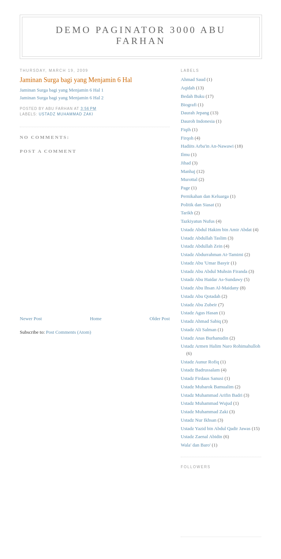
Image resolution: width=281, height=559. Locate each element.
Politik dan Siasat (197, 204)
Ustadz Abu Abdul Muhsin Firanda (214, 271)
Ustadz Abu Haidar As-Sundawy (212, 279)
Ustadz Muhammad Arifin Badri (212, 395)
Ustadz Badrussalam (200, 370)
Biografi (188, 104)
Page (185, 187)
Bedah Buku (193, 96)
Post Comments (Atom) (68, 332)
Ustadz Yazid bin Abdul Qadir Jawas (216, 428)
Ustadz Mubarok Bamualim (207, 386)
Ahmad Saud (193, 79)
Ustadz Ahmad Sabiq (201, 321)
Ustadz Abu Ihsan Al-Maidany (210, 287)
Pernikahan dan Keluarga (205, 196)
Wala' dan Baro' (196, 445)
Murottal (189, 179)
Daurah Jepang (195, 112)
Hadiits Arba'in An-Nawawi (207, 146)
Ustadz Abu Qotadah (200, 296)
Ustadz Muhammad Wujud (206, 403)
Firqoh (187, 138)
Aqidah (188, 87)
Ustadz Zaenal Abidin (201, 436)
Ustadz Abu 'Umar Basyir (205, 263)
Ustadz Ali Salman (199, 329)
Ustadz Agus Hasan (199, 312)
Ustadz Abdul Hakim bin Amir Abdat (216, 229)
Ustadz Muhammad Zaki (66, 114)
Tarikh (187, 212)
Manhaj (188, 171)
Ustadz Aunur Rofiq (200, 361)
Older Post (160, 318)
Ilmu (185, 154)
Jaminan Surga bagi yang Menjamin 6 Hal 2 (62, 97)
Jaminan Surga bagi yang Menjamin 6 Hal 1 (62, 90)
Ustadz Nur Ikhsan (198, 420)
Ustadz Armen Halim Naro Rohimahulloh (220, 346)
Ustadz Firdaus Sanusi (202, 378)
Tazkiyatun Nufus (198, 221)
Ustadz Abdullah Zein (201, 246)
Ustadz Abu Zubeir (199, 304)
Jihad (186, 163)
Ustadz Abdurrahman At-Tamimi (212, 254)
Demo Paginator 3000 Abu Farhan (141, 35)
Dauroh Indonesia (198, 121)
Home (96, 318)
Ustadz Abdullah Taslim (203, 238)
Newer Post (31, 318)
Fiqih (186, 129)
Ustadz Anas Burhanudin (204, 338)
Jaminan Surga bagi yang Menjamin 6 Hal (76, 80)
